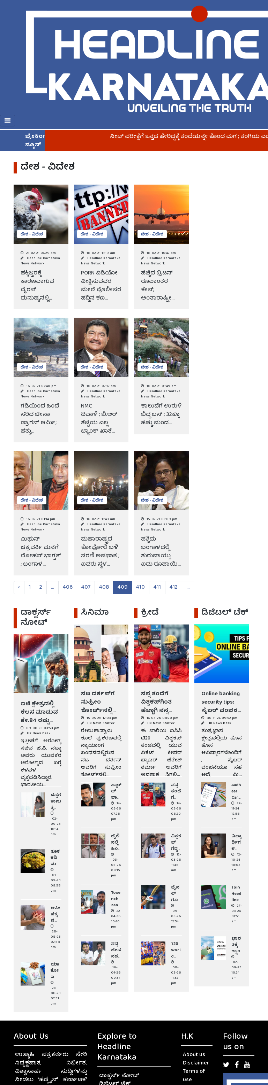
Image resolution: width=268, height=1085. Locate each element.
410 (140, 587)
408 (104, 587)
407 (85, 587)
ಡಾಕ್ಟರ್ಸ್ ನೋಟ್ (119, 1076)
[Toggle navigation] (7, 120)
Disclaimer (196, 1063)
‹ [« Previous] (19, 587)
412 (174, 587)
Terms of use (194, 1076)
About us (194, 1055)
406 (68, 587)
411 (157, 587)
